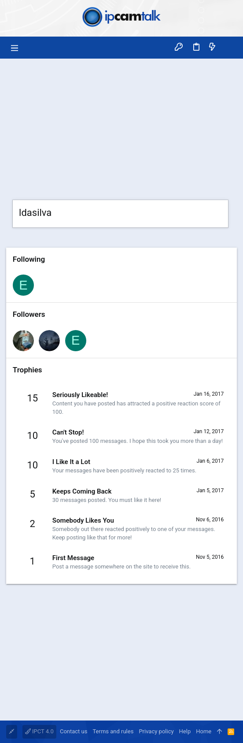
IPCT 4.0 (39, 731)
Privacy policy (156, 731)
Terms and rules (112, 731)
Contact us (74, 731)
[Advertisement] (121, 124)
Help (185, 731)
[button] (15, 48)
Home (203, 731)
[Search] (228, 47)
